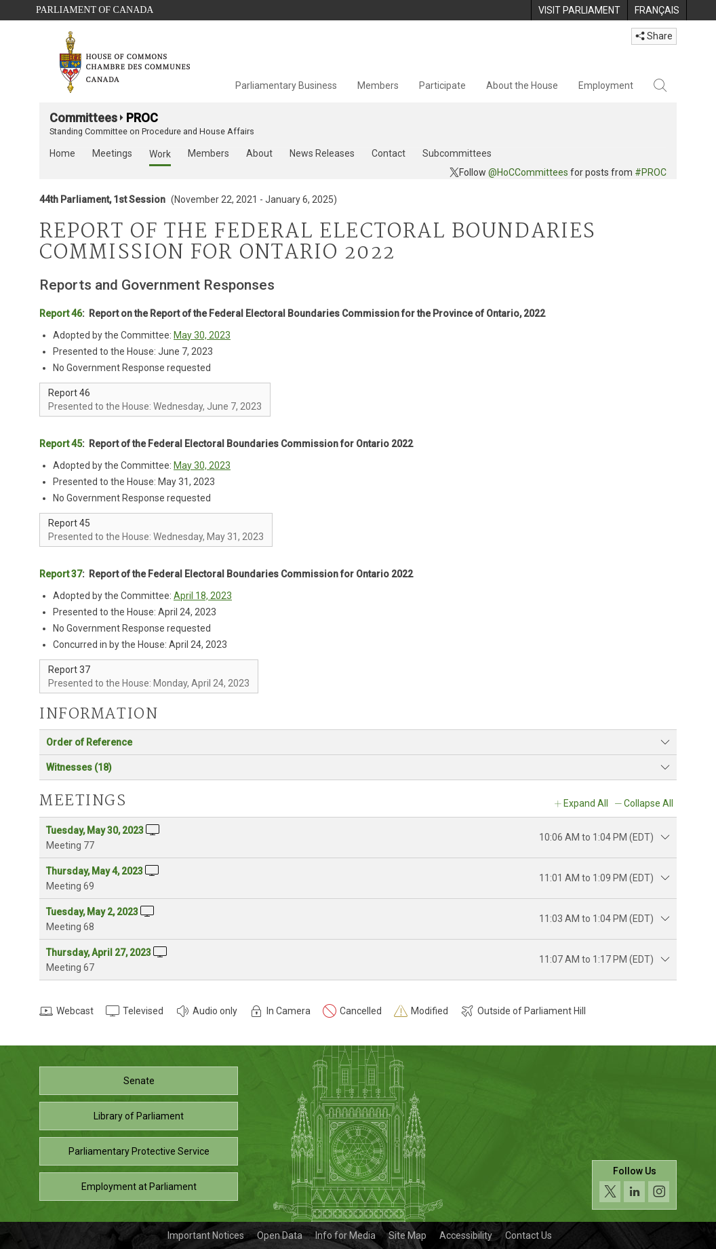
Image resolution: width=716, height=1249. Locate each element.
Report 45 (60, 443)
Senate (139, 1080)
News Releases (322, 153)
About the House (522, 85)
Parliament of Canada (94, 10)
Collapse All (648, 803)
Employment (605, 85)
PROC (142, 118)
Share (654, 36)
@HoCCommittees (528, 172)
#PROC (651, 172)
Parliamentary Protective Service (139, 1151)
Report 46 (60, 313)
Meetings (112, 153)
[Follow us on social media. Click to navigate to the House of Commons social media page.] (634, 1185)
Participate (442, 85)
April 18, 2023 (203, 595)
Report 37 (60, 574)
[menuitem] (579, 10)
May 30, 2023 (202, 335)
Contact (388, 153)
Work (160, 154)
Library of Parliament (139, 1116)
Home (62, 153)
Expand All (585, 803)
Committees (83, 118)
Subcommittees (457, 153)
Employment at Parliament (139, 1186)
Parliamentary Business (286, 85)
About (259, 153)
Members (378, 85)
